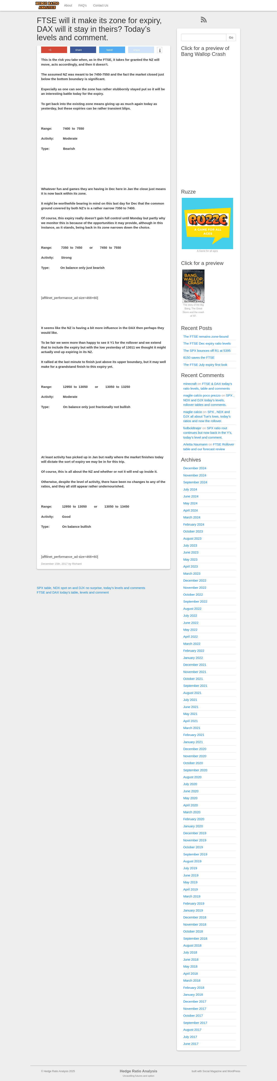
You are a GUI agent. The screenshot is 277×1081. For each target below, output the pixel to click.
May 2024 (190, 503)
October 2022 (193, 594)
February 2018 (194, 987)
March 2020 (191, 812)
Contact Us (100, 5)
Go (231, 37)
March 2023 (191, 573)
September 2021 (195, 685)
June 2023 (190, 552)
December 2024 (194, 468)
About (68, 5)
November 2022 (194, 587)
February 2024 (194, 524)
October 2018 (193, 931)
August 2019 (192, 861)
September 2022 (195, 601)
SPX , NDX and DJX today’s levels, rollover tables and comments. (208, 400)
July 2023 (190, 545)
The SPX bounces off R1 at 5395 (207, 350)
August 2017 (192, 1029)
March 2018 (191, 980)
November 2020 (194, 756)
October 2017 (193, 1015)
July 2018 (190, 952)
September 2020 (195, 770)
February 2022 (194, 650)
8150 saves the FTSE (198, 357)
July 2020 (190, 784)
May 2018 (190, 966)
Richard (77, 563)
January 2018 (193, 994)
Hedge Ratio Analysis (138, 1071)
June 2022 (190, 622)
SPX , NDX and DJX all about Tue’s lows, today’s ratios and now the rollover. (207, 416)
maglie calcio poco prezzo (202, 395)
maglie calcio (192, 412)
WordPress (233, 1071)
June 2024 (190, 496)
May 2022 (190, 629)
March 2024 (191, 517)
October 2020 (193, 763)
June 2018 (190, 959)
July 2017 (190, 1037)
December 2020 (194, 749)
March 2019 (191, 896)
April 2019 (190, 889)
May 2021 (190, 714)
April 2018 (190, 973)
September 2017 (195, 1023)
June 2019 (190, 875)
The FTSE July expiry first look (205, 364)
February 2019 (194, 903)
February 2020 (194, 819)
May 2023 (190, 559)
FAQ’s (83, 5)
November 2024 (194, 475)
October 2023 (193, 531)
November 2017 (194, 1008)
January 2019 (193, 910)
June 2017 (190, 1044)
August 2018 (192, 945)
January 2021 (193, 742)
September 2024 (195, 482)
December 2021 (194, 664)
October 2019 (193, 847)
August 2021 (192, 693)
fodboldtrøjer (192, 428)
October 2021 (193, 679)
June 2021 (190, 707)
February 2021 (194, 735)
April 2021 (190, 721)
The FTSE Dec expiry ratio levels (207, 343)
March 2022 (191, 643)
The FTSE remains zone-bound (206, 336)
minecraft (190, 384)
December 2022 (194, 580)
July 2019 (190, 868)
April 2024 (190, 510)
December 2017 (194, 1001)
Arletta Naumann (195, 444)
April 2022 (190, 636)
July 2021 (190, 700)
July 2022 (190, 615)
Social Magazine (212, 1071)
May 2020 (190, 798)
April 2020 (190, 805)
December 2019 (194, 833)
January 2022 (193, 658)
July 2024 (190, 489)
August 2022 (192, 608)
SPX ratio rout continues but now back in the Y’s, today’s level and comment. (207, 432)
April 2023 (190, 566)
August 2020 (192, 777)
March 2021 (191, 728)
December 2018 (194, 917)
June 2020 (190, 791)
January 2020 (193, 826)
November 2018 (194, 924)
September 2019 (195, 854)
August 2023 (192, 538)
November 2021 (194, 672)
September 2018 (195, 938)
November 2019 (194, 840)
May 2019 (190, 882)
